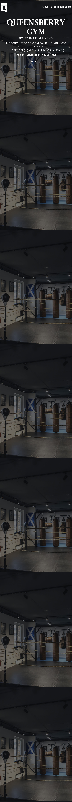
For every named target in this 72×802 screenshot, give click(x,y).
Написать (36, 61)
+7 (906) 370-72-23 (60, 7)
